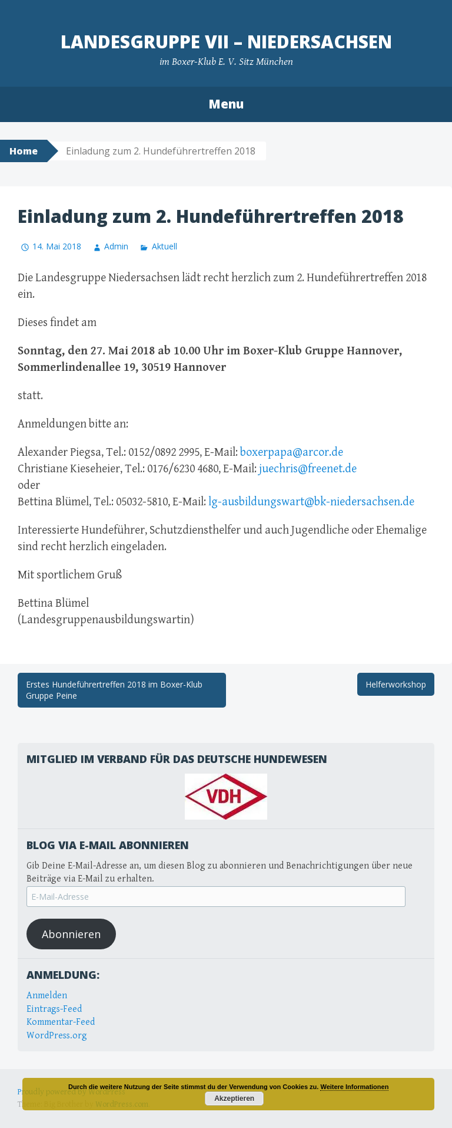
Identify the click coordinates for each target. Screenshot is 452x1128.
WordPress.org (56, 1035)
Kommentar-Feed (60, 1022)
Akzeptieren (234, 1098)
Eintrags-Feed (54, 1009)
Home (23, 150)
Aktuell (164, 246)
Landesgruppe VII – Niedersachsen (226, 41)
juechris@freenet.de (308, 469)
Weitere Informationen (354, 1086)
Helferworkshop (395, 684)
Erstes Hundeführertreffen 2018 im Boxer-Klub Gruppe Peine (114, 690)
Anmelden (46, 995)
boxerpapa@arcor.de (291, 452)
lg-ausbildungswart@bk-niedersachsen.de (311, 502)
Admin (116, 246)
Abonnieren (71, 934)
